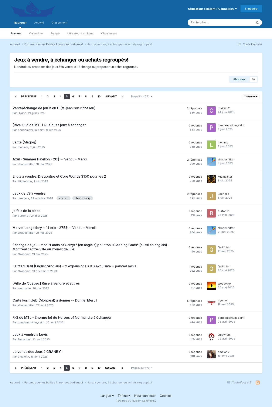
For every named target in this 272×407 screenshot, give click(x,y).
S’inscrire (251, 8)
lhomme (23, 147)
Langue (107, 395)
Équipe (55, 33)
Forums (16, 33)
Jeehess (23, 198)
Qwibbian (24, 254)
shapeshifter (26, 164)
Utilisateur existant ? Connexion (212, 8)
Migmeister (25, 181)
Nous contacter (145, 395)
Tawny (222, 300)
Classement (109, 33)
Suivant (111, 96)
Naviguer (20, 24)
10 (99, 96)
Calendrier (36, 33)
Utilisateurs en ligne (80, 33)
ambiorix (23, 356)
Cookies (165, 395)
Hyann (22, 113)
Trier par (250, 96)
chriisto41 (224, 108)
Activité (39, 22)
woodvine (24, 288)
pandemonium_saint (31, 130)
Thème (124, 395)
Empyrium (24, 339)
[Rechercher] (210, 22)
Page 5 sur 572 (141, 96)
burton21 (23, 215)
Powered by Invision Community (136, 400)
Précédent (29, 96)
